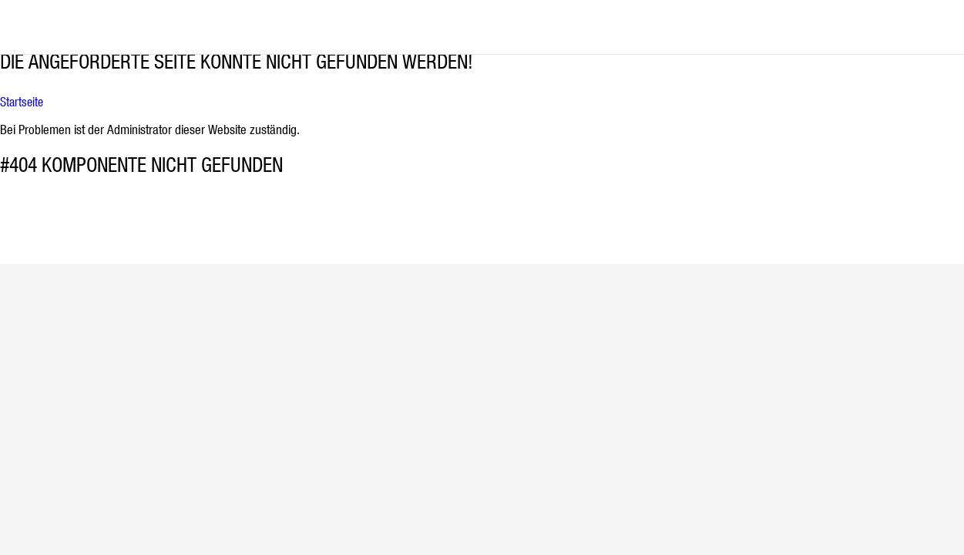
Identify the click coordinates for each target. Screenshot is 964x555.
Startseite (21, 102)
